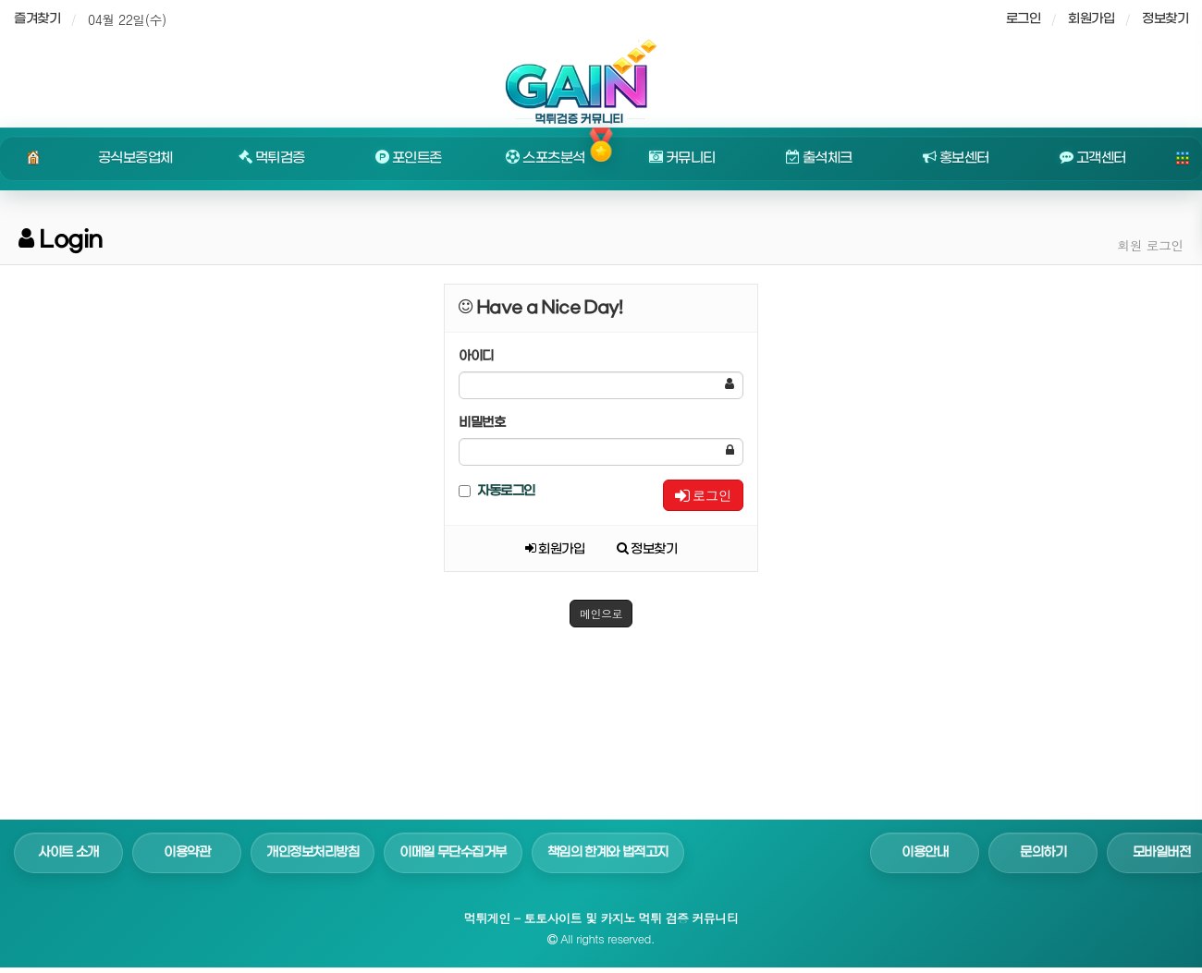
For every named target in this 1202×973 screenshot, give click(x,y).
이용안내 (925, 852)
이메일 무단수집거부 (453, 852)
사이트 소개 (68, 852)
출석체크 (819, 158)
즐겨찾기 (37, 19)
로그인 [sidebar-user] (1023, 19)
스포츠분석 (545, 158)
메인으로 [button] (601, 613)
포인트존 (408, 158)
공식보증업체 (135, 158)
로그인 (703, 495)
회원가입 (1091, 19)
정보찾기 (1165, 19)
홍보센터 (956, 158)
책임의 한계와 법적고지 (607, 852)
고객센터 (1093, 158)
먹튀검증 (272, 158)
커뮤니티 (682, 158)
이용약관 (187, 852)
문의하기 (1043, 852)
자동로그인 (497, 491)
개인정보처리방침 (312, 852)
